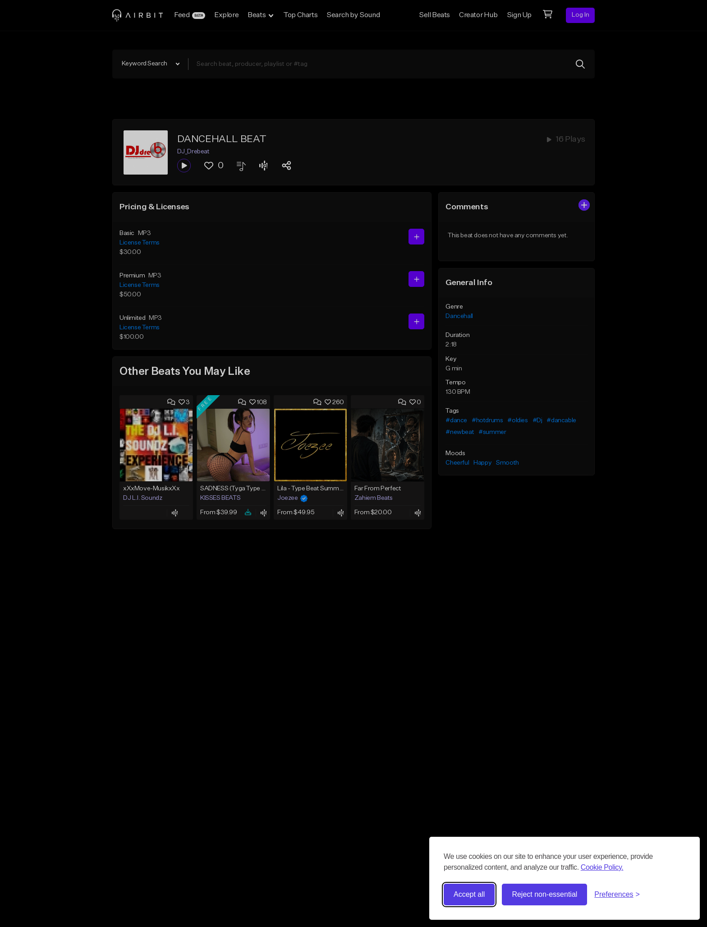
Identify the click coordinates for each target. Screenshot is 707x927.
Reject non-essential (544, 894)
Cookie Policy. (602, 867)
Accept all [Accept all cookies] (469, 894)
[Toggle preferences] (617, 894)
